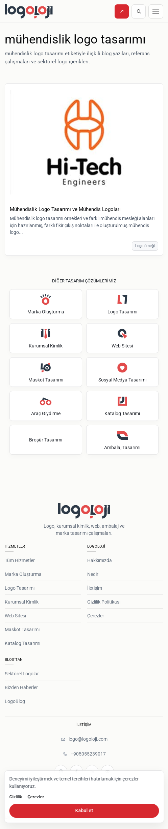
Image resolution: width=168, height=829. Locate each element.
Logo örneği (145, 246)
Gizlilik (15, 796)
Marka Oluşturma (23, 574)
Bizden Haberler (21, 687)
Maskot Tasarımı (22, 629)
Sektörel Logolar (22, 673)
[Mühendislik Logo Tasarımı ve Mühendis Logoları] (84, 143)
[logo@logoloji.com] (84, 739)
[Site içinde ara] (138, 11)
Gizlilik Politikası (103, 602)
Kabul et (84, 810)
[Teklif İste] (122, 11)
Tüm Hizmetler (20, 560)
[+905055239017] (84, 754)
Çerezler (95, 615)
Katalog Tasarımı (22, 643)
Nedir (92, 574)
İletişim (94, 588)
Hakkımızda (99, 560)
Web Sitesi (15, 615)
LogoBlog (15, 701)
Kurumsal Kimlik (22, 602)
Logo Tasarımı (19, 588)
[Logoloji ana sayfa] (43, 11)
